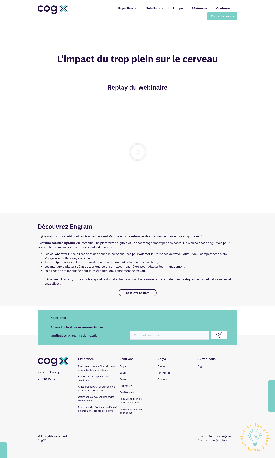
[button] (137, 152)
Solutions (154, 8)
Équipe (178, 8)
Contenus (223, 8)
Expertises (127, 8)
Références (199, 8)
